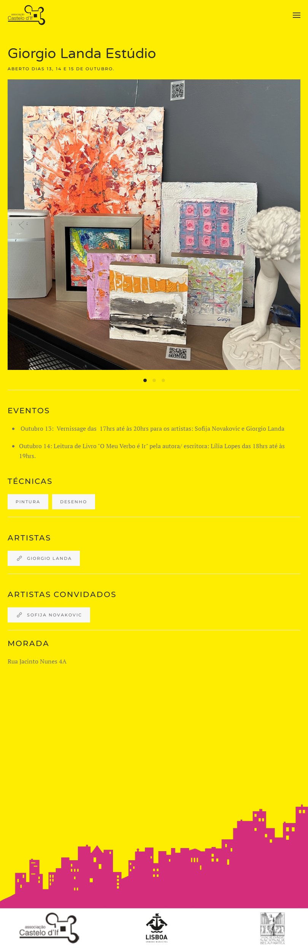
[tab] (145, 380)
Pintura (28, 501)
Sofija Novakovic (49, 615)
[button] (296, 15)
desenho (73, 501)
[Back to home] (28, 15)
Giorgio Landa (44, 558)
